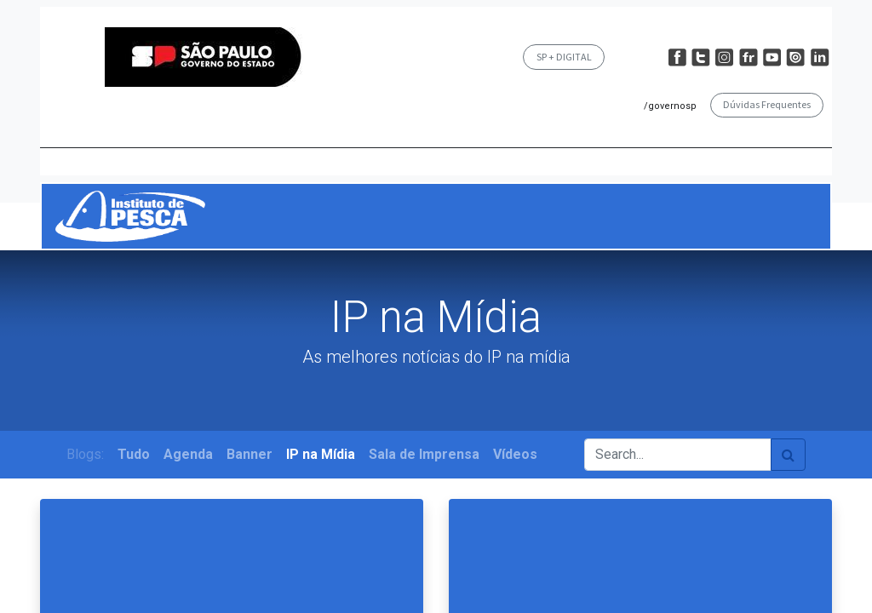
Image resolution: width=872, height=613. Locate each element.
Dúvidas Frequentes (767, 104)
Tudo (134, 454)
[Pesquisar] (788, 454)
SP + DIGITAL (564, 56)
